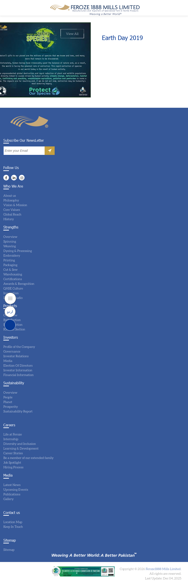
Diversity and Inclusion (19, 444)
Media (7, 361)
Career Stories (13, 453)
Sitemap (8, 549)
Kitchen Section (14, 329)
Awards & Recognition (18, 283)
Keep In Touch (13, 526)
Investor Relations (16, 356)
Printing (9, 260)
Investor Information (17, 370)
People (7, 397)
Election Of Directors (18, 365)
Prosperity (10, 406)
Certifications (12, 279)
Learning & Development (21, 448)
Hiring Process (13, 467)
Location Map (12, 522)
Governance (11, 351)
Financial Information (18, 375)
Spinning (9, 241)
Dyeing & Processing (17, 251)
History (8, 219)
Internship (10, 439)
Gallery (8, 499)
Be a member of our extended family (28, 458)
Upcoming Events (15, 489)
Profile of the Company (19, 346)
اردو (10, 311)
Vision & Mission (15, 205)
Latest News (12, 485)
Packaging (10, 265)
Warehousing (12, 274)
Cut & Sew (10, 269)
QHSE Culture (13, 288)
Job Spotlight (12, 462)
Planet (7, 402)
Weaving (9, 246)
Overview (10, 237)
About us (9, 195)
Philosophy (11, 200)
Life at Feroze (12, 434)
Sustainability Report (18, 411)
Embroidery (11, 255)
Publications (11, 494)
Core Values (11, 209)
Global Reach (12, 214)
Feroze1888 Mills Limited (163, 569)
